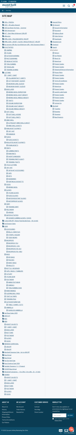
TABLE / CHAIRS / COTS (15, 305)
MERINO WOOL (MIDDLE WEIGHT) (18, 98)
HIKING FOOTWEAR (14, 282)
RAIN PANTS (12, 154)
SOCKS (8, 184)
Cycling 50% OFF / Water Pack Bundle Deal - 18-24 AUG (21, 221)
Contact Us (58, 103)
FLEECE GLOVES (13, 196)
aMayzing (7, 36)
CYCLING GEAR (10, 277)
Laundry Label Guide (60, 92)
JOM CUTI (7, 316)
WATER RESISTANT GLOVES (17, 198)
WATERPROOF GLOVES (15, 201)
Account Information (60, 28)
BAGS (8, 254)
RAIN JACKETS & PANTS (13, 128)
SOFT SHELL (10, 112)
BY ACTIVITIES (8, 47)
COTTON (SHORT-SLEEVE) (16, 81)
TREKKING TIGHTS (14, 162)
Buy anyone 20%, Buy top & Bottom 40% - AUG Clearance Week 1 (24, 44)
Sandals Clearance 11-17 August (14, 366)
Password (57, 30)
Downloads (57, 39)
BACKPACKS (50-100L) (15, 251)
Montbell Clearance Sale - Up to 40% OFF (17, 352)
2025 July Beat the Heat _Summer (15, 28)
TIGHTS (10, 100)
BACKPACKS (10, 240)
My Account (56, 25)
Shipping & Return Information (64, 70)
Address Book (58, 33)
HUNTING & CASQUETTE (16, 181)
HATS (10, 176)
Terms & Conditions (60, 81)
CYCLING (8, 53)
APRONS (11, 212)
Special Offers (56, 22)
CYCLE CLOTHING (11, 165)
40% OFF (8, 347)
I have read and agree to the (60, 419)
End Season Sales (10, 224)
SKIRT (8, 204)
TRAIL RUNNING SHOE (15, 288)
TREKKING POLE (11, 299)
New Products (58, 117)
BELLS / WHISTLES (14, 232)
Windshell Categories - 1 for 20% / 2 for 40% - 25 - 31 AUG (22, 372)
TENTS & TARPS (11, 296)
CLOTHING (7, 72)
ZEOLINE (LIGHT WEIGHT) (16, 106)
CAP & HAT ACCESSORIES (16, 170)
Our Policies (58, 56)
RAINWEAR (11, 134)
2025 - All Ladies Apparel (12, 25)
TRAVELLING (10, 67)
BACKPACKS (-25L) (14, 246)
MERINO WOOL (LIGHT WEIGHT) (18, 95)
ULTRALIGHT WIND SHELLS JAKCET (19, 123)
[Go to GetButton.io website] (71, 433)
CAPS (10, 173)
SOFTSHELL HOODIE (14, 114)
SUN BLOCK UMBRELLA (15, 310)
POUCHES (11, 260)
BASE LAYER (10, 89)
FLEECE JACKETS (13, 140)
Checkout (55, 44)
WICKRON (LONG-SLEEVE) (16, 84)
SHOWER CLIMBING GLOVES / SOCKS (19, 218)
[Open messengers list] (71, 429)
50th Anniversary (9, 30)
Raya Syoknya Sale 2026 (12, 363)
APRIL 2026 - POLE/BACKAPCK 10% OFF (16, 39)
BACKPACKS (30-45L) (14, 249)
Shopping (57, 114)
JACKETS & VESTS (12, 324)
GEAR (6, 226)
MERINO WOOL (13, 187)
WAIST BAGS (12, 263)
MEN (5, 321)
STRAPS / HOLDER (14, 235)
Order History (58, 36)
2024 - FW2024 (9, 22)
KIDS (5, 319)
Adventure (57, 61)
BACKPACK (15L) (13, 243)
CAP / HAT (11, 131)
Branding (57, 112)
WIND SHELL (10, 120)
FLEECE (8, 137)
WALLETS (11, 265)
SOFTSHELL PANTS (14, 117)
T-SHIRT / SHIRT (11, 75)
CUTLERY (9, 274)
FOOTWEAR (10, 279)
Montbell (55, 106)
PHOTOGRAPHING (11, 58)
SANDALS (11, 285)
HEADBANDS (12, 179)
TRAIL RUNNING (11, 64)
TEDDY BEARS (12, 237)
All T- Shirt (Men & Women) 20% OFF (15, 33)
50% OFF (8, 349)
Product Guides (59, 64)
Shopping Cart (56, 42)
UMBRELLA (9, 307)
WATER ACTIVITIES (12, 215)
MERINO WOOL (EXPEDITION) (17, 92)
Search (54, 47)
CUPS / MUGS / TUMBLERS (14, 271)
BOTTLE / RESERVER (13, 268)
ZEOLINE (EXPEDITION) (15, 103)
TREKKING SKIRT (13, 207)
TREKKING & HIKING (12, 70)
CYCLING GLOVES (13, 193)
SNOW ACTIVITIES (12, 61)
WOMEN (6, 375)
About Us (57, 58)
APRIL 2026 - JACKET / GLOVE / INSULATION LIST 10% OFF (22, 42)
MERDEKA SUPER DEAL (11, 344)
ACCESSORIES (10, 229)
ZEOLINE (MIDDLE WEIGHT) (16, 109)
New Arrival (7, 355)
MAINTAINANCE (11, 291)
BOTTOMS (9, 333)
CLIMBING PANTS (13, 151)
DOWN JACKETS (13, 145)
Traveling (57, 109)
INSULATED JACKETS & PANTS (15, 142)
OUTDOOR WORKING (12, 56)
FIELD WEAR (10, 209)
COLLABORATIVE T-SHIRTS (17, 78)
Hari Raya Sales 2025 (11, 313)
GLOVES (8, 190)
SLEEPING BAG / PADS (13, 293)
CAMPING (9, 50)
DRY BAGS (11, 257)
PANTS (8, 148)
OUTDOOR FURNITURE (13, 302)
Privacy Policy (58, 72)
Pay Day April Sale (9, 361)
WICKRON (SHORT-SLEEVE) (16, 86)
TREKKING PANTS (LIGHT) (16, 159)
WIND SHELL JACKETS (15, 126)
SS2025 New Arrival (10, 369)
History (56, 53)
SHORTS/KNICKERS (14, 156)
